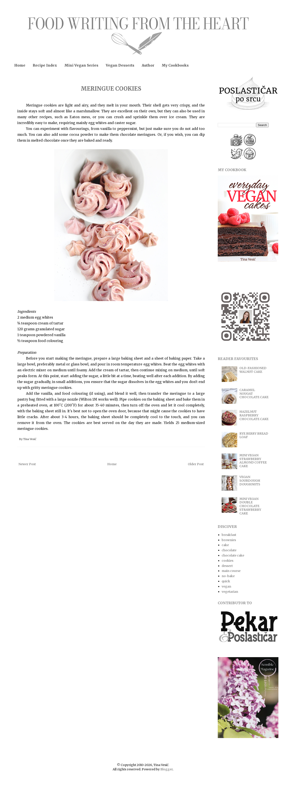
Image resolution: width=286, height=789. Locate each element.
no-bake (228, 576)
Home (19, 65)
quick (226, 581)
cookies (227, 561)
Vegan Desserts (120, 65)
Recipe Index (45, 65)
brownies (229, 540)
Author (148, 65)
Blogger (166, 769)
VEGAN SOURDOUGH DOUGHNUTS (249, 480)
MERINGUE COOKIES (111, 88)
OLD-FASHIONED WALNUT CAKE (252, 370)
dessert (227, 566)
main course (231, 571)
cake (225, 545)
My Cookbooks (175, 65)
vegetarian (230, 592)
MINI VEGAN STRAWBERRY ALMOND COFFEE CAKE (253, 460)
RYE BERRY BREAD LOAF (253, 435)
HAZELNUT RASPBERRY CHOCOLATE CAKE (253, 415)
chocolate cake (233, 555)
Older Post (196, 464)
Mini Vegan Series (81, 65)
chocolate (229, 550)
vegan (226, 586)
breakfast (229, 535)
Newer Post (27, 464)
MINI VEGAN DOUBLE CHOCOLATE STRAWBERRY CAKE (250, 506)
